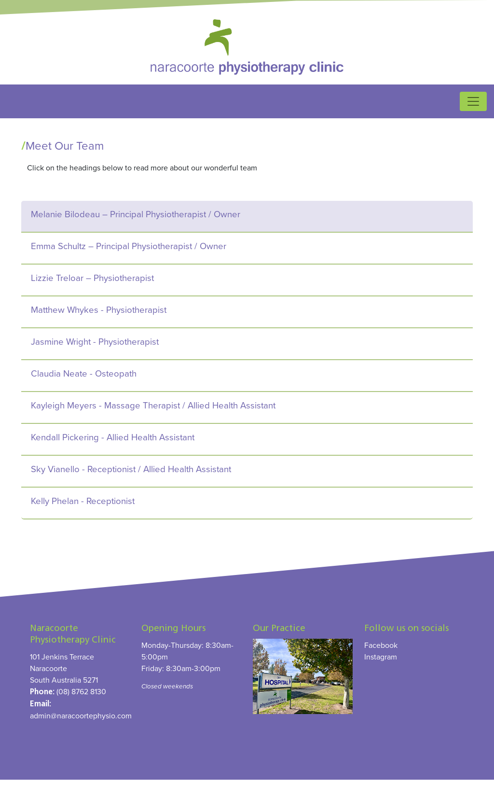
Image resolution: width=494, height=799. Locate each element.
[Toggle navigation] (473, 101)
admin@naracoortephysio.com (81, 715)
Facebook (381, 645)
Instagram (380, 656)
